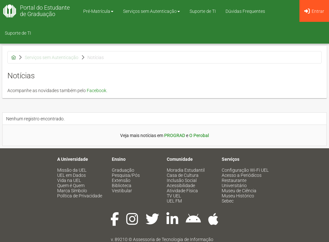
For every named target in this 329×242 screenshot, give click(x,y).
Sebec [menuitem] (228, 200)
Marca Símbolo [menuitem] (72, 190)
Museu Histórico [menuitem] (238, 195)
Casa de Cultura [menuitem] (183, 175)
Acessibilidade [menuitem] (181, 185)
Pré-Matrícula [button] (98, 11)
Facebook (96, 90)
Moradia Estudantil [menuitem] (186, 170)
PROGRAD (174, 135)
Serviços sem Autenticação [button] (151, 11)
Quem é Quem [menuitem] (70, 185)
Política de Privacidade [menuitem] (79, 195)
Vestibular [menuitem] (122, 190)
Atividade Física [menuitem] (182, 190)
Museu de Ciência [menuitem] (239, 190)
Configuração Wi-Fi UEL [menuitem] (245, 170)
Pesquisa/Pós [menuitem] (126, 175)
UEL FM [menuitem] (174, 200)
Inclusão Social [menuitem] (182, 180)
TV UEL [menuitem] (174, 195)
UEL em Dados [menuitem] (71, 175)
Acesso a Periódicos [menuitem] (242, 175)
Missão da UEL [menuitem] (71, 170)
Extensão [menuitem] (121, 180)
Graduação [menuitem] (123, 170)
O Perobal (199, 135)
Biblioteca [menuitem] (121, 185)
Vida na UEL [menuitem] (69, 180)
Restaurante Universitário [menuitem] (234, 183)
